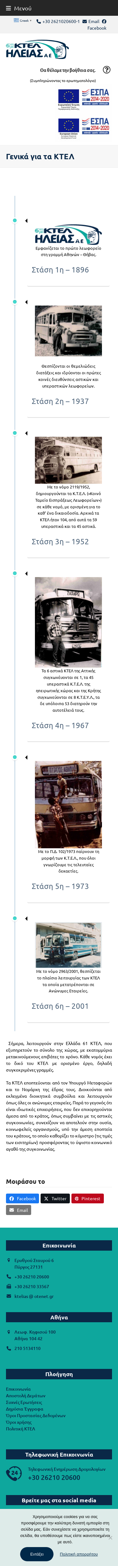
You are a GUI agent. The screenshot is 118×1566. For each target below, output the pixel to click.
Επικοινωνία (18, 1389)
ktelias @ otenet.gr (34, 1296)
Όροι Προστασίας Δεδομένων (35, 1415)
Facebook (96, 28)
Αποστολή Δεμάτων (25, 1396)
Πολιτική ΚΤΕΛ (20, 1429)
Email (93, 21)
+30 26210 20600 (31, 1277)
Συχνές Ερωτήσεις (24, 1402)
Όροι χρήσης (18, 1422)
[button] (18, 8)
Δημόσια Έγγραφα (24, 1409)
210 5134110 (27, 1348)
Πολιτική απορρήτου (79, 1554)
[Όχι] (110, 1537)
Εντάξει (36, 1554)
